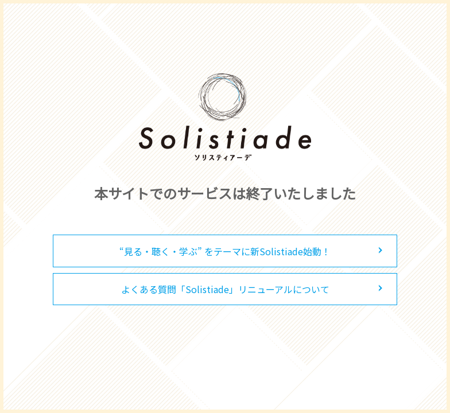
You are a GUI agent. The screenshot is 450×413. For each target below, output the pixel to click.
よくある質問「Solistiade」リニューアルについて (225, 289)
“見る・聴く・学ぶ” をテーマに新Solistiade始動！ (225, 251)
